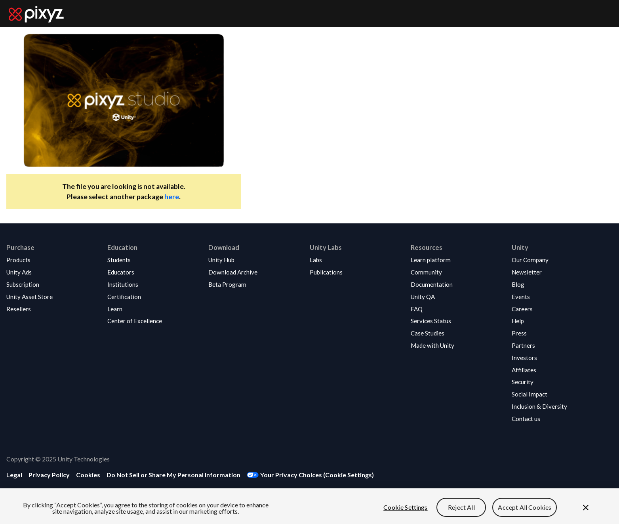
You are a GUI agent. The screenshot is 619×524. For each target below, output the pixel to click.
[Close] (585, 507)
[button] (29, 260)
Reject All (461, 507)
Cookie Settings (405, 507)
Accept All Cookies (524, 507)
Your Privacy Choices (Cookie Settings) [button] (317, 474)
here (171, 196)
